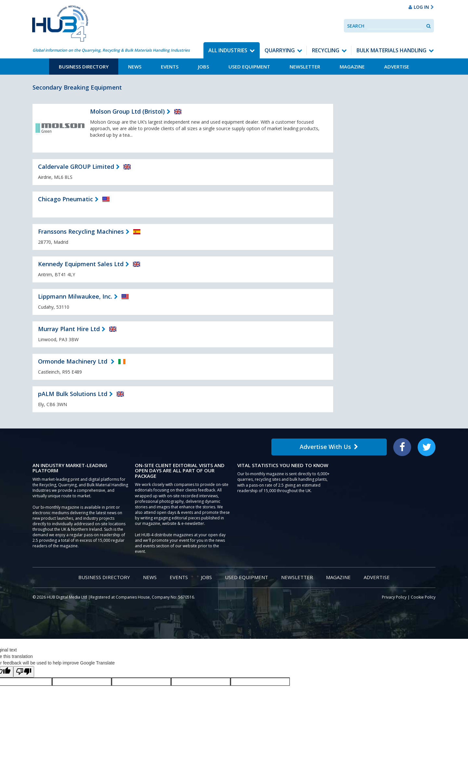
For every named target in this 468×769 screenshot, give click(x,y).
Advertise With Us (329, 447)
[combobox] (395, 25)
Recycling (325, 50)
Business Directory (84, 66)
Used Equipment (249, 66)
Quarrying (280, 50)
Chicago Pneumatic (65, 199)
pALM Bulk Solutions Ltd (72, 394)
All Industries (227, 50)
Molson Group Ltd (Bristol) (127, 111)
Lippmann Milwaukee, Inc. (75, 296)
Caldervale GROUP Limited (76, 166)
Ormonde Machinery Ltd (73, 361)
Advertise (396, 66)
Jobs (203, 66)
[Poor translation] (23, 671)
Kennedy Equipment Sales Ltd (81, 264)
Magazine (352, 66)
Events (169, 66)
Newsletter (305, 66)
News (134, 66)
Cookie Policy (423, 597)
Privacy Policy (394, 597)
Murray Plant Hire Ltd (69, 329)
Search (355, 26)
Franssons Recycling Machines (81, 231)
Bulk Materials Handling (391, 50)
